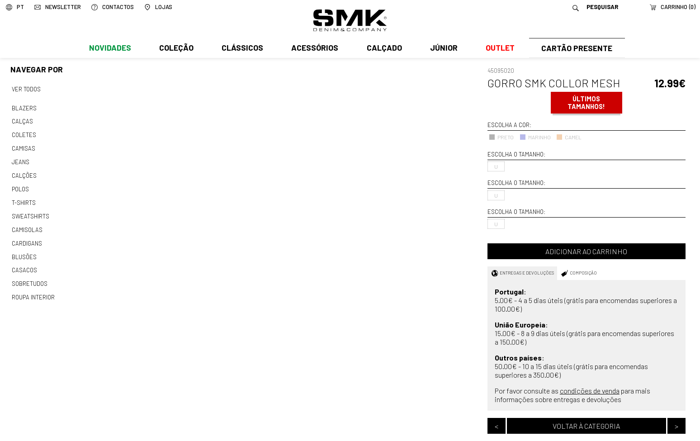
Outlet (497, 48)
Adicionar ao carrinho (586, 251)
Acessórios (313, 48)
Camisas (23, 146)
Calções (24, 172)
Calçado (382, 48)
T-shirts (24, 198)
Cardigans (26, 237)
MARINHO (535, 137)
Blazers (24, 107)
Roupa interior (33, 290)
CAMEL (569, 137)
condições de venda (590, 390)
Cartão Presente (575, 48)
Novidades (110, 48)
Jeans (20, 159)
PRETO (501, 137)
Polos (20, 185)
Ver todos (26, 88)
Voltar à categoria (586, 426)
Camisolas (27, 224)
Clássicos (241, 48)
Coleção (176, 48)
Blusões (24, 250)
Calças (22, 120)
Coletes (24, 133)
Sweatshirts (30, 211)
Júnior (442, 48)
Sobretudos (29, 276)
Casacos (24, 263)
